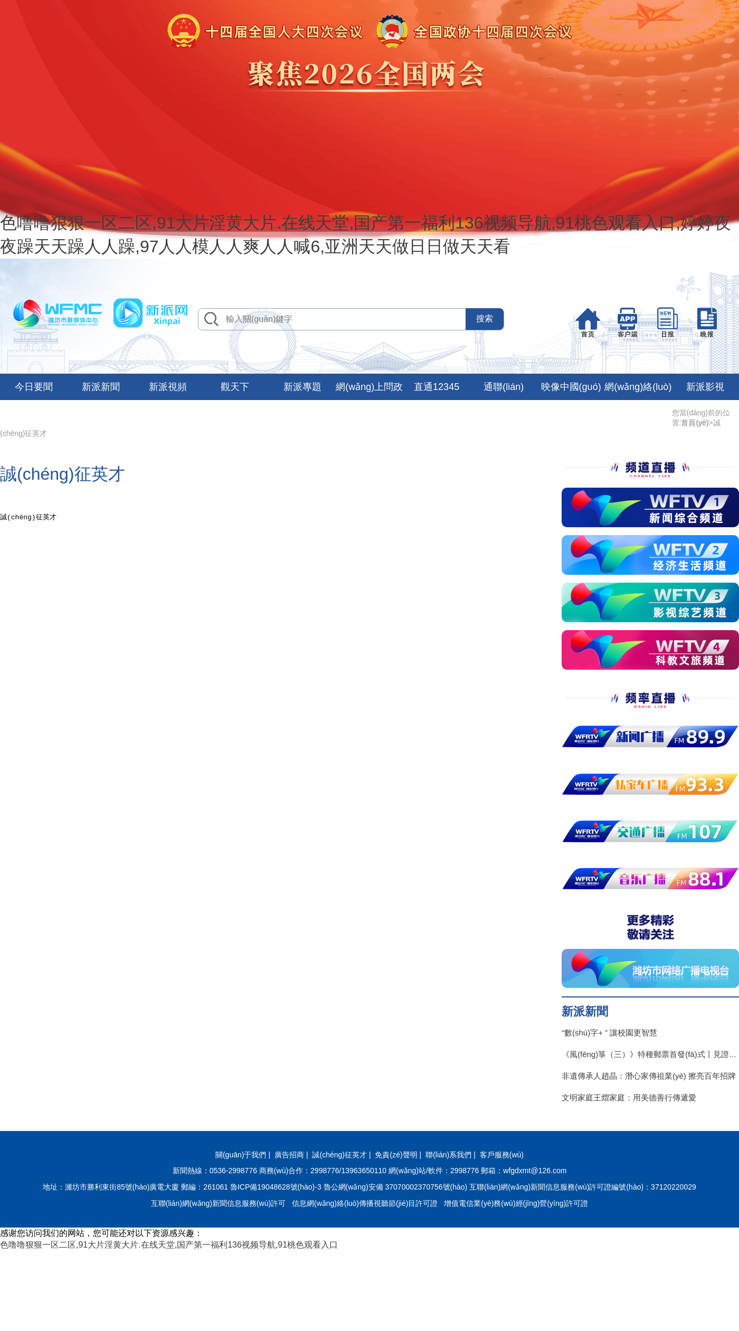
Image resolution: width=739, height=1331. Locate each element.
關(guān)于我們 (240, 1155)
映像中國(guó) (571, 387)
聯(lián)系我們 (448, 1155)
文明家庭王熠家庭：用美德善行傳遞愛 (629, 1097)
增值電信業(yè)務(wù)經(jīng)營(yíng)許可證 (516, 1203)
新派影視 (705, 387)
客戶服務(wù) (502, 1155)
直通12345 (436, 387)
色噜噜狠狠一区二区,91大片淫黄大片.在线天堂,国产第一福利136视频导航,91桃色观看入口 (169, 1244)
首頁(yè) (694, 423)
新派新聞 (101, 387)
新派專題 (302, 387)
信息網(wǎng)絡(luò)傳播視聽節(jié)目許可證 (365, 1203)
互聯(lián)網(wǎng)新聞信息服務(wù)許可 (218, 1203)
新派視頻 (168, 387)
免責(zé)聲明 (396, 1155)
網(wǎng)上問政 (369, 387)
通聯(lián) (504, 387)
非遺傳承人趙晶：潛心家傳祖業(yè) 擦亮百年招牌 (649, 1075)
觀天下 (235, 387)
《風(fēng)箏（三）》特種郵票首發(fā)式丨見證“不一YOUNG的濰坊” (650, 1054)
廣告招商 (289, 1155)
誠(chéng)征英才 (339, 1155)
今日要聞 (34, 387)
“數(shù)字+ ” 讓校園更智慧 (609, 1032)
